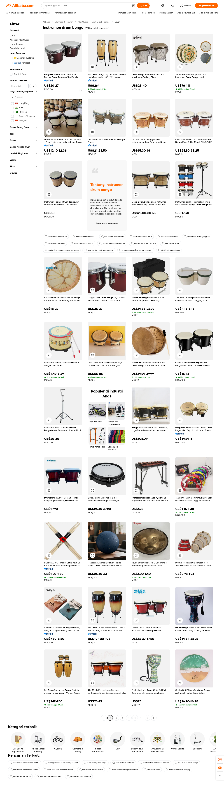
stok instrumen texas (169, 250)
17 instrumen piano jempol (112, 243)
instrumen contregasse (79, 776)
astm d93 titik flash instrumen (58, 769)
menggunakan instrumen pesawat (135, 250)
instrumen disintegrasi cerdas (123, 769)
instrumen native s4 (20, 776)
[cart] (173, 6)
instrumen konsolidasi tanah (24, 769)
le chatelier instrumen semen (154, 763)
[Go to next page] (153, 718)
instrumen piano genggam (197, 236)
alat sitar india (152, 769)
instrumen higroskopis (82, 243)
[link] (220, 760)
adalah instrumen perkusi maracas (62, 250)
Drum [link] (117, 22)
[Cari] (143, 5)
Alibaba (46, 22)
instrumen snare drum (112, 236)
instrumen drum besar (84, 236)
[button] (134, 5)
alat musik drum (170, 243)
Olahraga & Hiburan (64, 22)
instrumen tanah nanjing (178, 769)
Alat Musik (83, 22)
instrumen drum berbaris (143, 243)
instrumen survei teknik (91, 769)
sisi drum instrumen (168, 236)
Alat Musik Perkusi (101, 22)
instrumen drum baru (141, 236)
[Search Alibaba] (86, 5)
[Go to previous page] (104, 718)
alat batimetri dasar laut (49, 776)
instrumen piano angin (95, 763)
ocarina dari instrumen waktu (98, 250)
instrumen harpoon (55, 243)
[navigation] (23, 370)
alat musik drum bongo (186, 763)
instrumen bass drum (56, 236)
